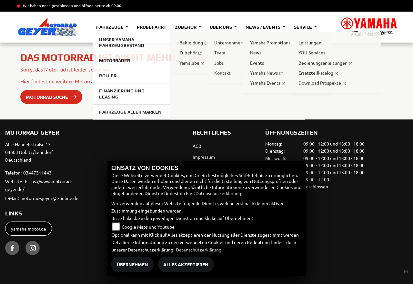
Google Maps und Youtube (148, 227)
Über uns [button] (221, 27)
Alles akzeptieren (185, 264)
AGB (197, 146)
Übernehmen (132, 264)
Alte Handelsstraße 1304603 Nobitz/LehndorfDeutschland (29, 152)
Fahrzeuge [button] (110, 27)
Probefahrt (151, 27)
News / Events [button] (263, 27)
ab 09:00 (113, 5)
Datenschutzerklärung (218, 193)
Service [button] (303, 27)
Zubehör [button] (186, 27)
